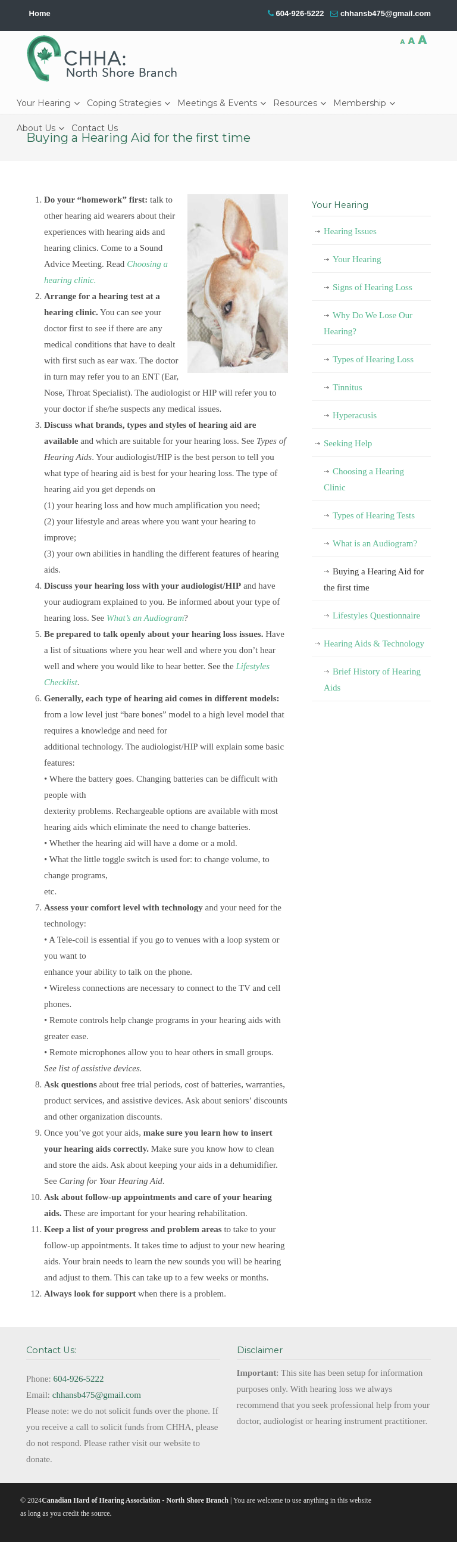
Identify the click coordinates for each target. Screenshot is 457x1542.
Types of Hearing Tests (374, 515)
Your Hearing (357, 259)
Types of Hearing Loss (373, 359)
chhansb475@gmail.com (385, 13)
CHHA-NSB (106, 58)
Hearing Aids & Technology (374, 643)
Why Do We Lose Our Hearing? (368, 323)
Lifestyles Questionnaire (376, 615)
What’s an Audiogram (145, 618)
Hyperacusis (355, 415)
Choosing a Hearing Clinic (364, 479)
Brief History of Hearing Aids (372, 679)
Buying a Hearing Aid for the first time (374, 579)
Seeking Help (348, 443)
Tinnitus (347, 387)
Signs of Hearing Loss (372, 287)
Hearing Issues (350, 231)
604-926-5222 (300, 13)
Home (40, 13)
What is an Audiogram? (375, 543)
